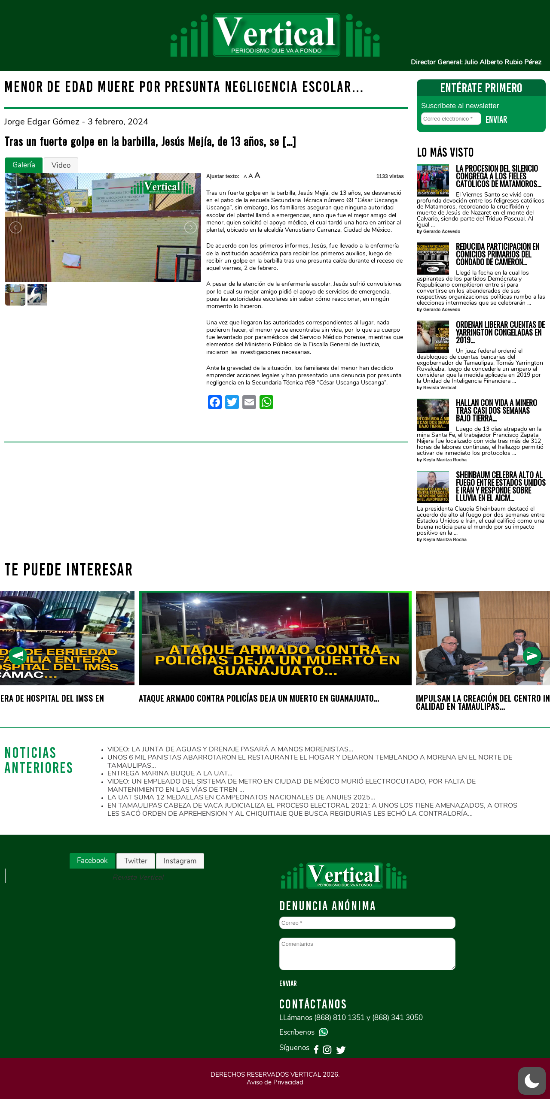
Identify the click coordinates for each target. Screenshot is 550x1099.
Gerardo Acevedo (441, 231)
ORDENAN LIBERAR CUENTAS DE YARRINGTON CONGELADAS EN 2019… (500, 332)
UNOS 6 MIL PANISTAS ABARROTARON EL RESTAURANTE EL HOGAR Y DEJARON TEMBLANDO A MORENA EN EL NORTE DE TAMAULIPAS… (309, 761)
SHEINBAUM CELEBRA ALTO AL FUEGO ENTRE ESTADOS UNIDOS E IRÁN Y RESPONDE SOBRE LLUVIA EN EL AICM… (501, 486)
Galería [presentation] (23, 165)
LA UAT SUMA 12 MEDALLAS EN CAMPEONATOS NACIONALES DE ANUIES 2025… (241, 797)
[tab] (24, 165)
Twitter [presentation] (135, 861)
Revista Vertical (439, 387)
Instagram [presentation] (180, 861)
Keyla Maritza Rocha (445, 459)
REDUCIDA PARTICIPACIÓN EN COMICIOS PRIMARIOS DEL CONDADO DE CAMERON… (497, 254)
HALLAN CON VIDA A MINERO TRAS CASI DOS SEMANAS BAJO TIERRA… (496, 410)
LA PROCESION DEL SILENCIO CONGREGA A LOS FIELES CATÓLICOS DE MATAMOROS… (498, 176)
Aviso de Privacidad (275, 1082)
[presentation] (18, 656)
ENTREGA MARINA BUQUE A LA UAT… (169, 773)
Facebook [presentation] (92, 861)
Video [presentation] (61, 165)
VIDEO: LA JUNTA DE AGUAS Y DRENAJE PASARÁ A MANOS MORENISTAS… (230, 749)
